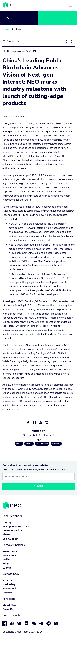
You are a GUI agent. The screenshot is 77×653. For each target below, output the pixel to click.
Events (6, 567)
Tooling (6, 522)
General (7, 592)
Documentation (12, 530)
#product (56, 443)
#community (42, 443)
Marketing (8, 584)
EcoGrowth (9, 588)
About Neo (9, 605)
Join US (7, 580)
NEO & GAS (9, 555)
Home (6, 29)
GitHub (6, 534)
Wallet (6, 559)
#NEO (18, 443)
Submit (38, 486)
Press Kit (8, 609)
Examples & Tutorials (15, 526)
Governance (9, 551)
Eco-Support (10, 538)
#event (29, 443)
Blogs (5, 563)
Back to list (14, 41)
